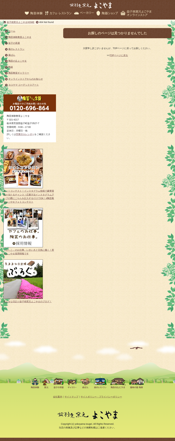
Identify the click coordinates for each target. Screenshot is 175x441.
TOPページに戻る (118, 55)
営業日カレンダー (25, 134)
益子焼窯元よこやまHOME (20, 22)
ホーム (11, 31)
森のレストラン (16, 49)
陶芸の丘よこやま (17, 61)
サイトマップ (71, 396)
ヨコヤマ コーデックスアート (23, 85)
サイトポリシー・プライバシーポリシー (101, 396)
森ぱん (11, 55)
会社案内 (57, 396)
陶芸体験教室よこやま (19, 37)
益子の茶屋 (14, 43)
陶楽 (10, 67)
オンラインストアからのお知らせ (25, 79)
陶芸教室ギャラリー (18, 73)
